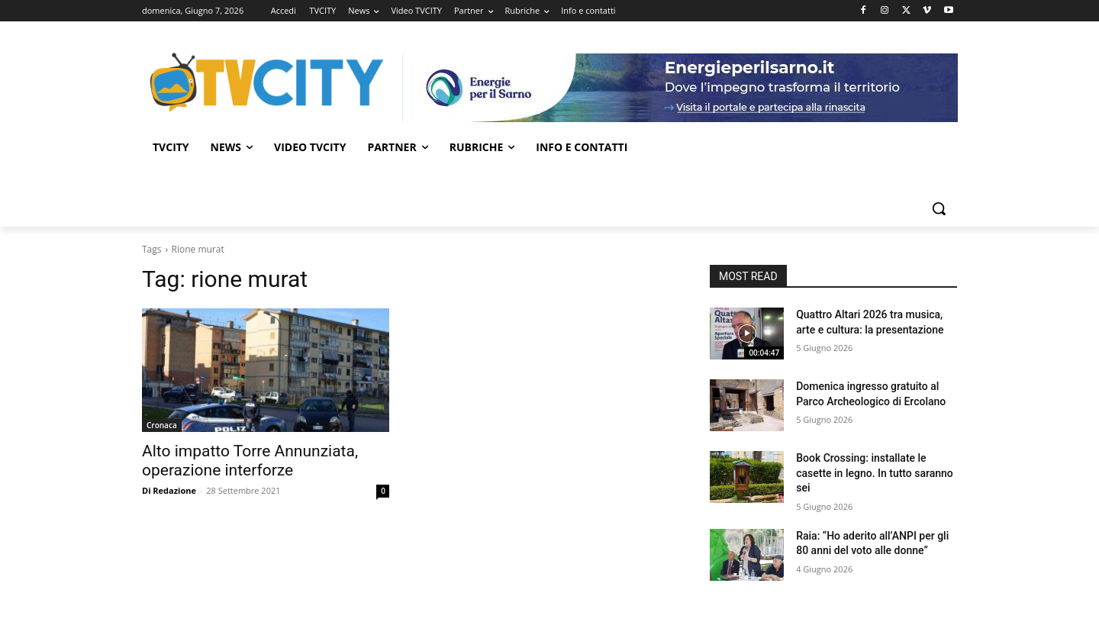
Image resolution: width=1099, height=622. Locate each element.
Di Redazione (169, 490)
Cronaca (162, 425)
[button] (938, 208)
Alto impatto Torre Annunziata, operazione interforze (250, 460)
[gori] (680, 87)
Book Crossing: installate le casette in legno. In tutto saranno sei (874, 473)
